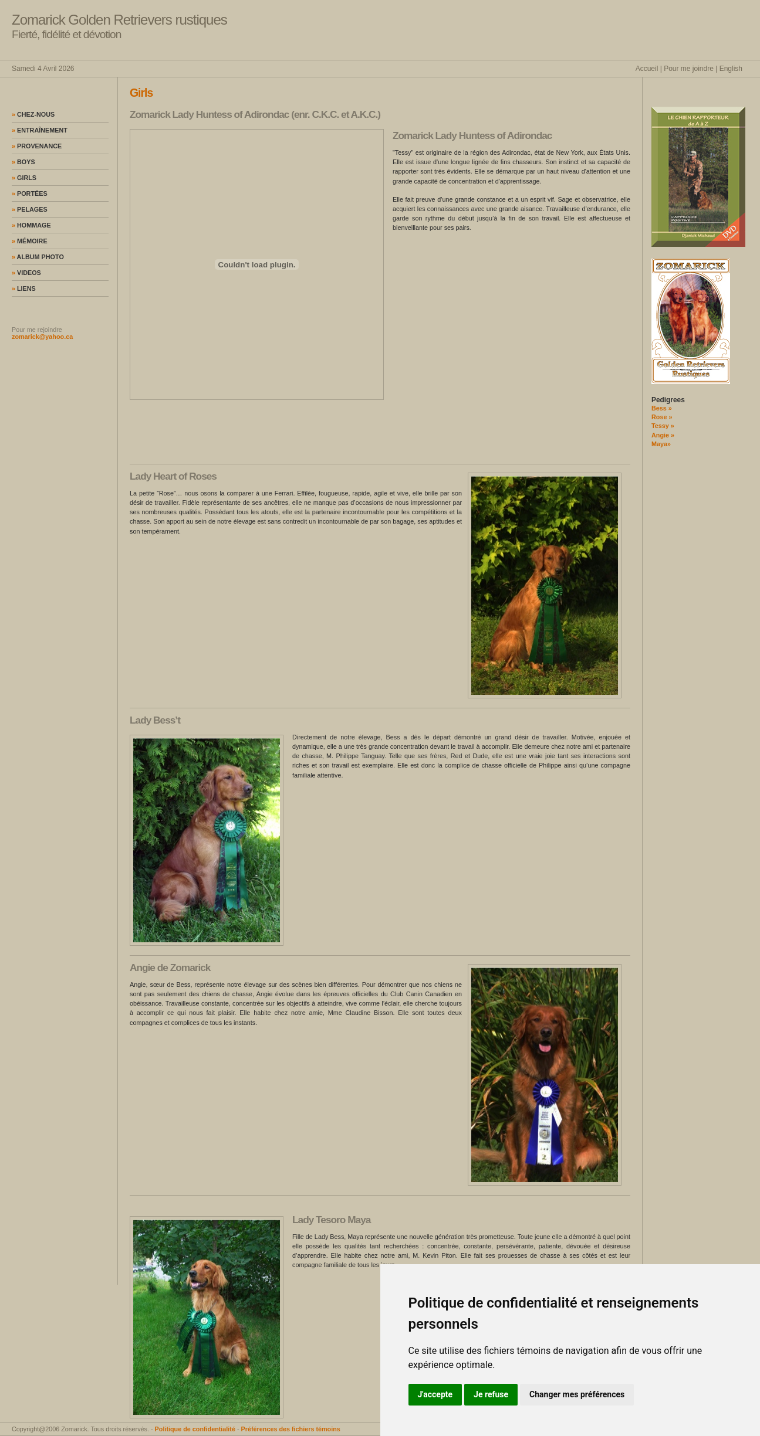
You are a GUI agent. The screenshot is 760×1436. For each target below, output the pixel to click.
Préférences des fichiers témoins (290, 1428)
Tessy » (662, 425)
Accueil (647, 68)
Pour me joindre (689, 68)
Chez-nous (33, 114)
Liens (24, 288)
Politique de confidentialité (195, 1428)
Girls (24, 177)
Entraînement (39, 130)
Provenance (37, 146)
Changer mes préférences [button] (576, 1394)
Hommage (31, 225)
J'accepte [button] (435, 1394)
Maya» (661, 443)
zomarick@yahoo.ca (42, 336)
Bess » (661, 408)
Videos (26, 272)
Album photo (38, 256)
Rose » (661, 416)
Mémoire (30, 241)
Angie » (662, 435)
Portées (30, 193)
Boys (23, 161)
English (731, 68)
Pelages (30, 209)
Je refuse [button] (491, 1394)
